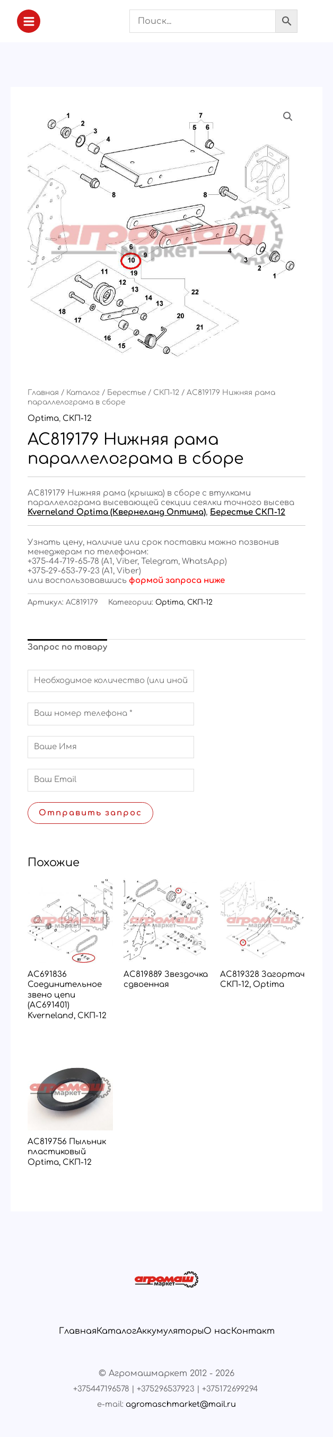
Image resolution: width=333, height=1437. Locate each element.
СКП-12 (166, 393)
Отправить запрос (90, 813)
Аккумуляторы (170, 1331)
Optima (43, 418)
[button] (287, 116)
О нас (217, 1331)
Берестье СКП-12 (247, 512)
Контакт (253, 1331)
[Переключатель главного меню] (28, 21)
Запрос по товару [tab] (67, 647)
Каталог (83, 393)
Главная (43, 393)
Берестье (126, 393)
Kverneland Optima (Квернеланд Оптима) (117, 512)
